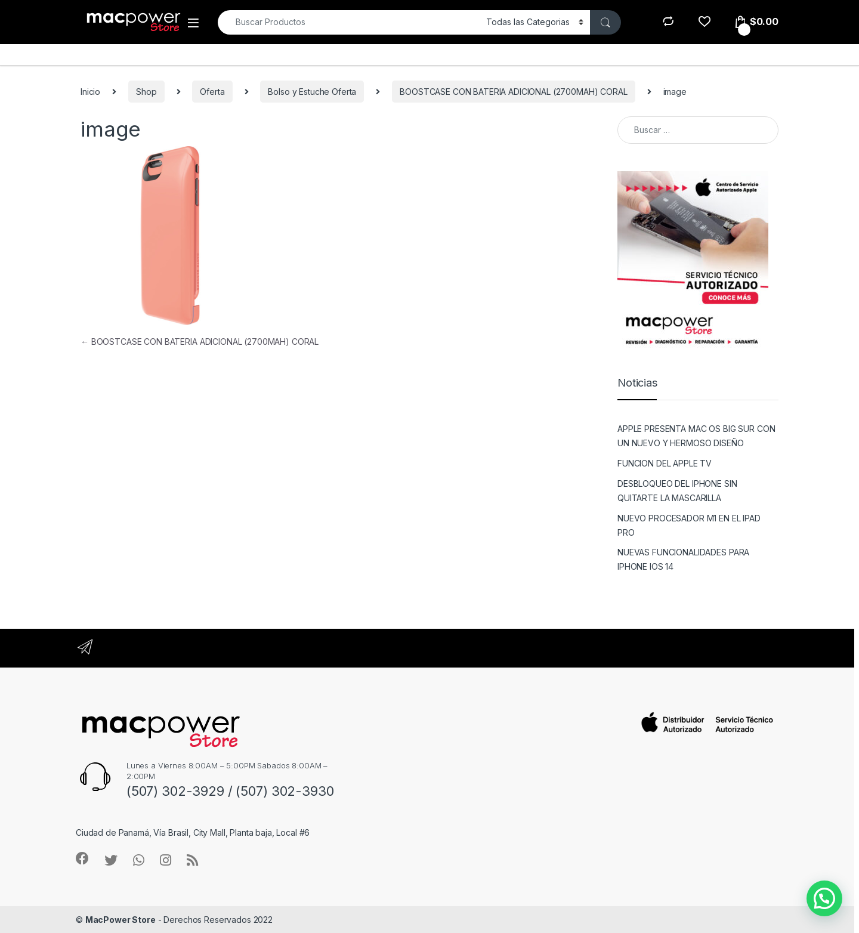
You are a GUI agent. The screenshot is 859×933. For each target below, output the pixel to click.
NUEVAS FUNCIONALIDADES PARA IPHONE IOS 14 (683, 559)
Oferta (212, 91)
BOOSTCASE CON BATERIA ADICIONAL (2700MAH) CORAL (513, 91)
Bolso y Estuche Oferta (312, 91)
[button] (824, 898)
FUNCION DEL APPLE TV (664, 463)
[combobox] (349, 22)
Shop (146, 91)
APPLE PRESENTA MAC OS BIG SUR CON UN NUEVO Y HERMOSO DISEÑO (696, 436)
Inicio (90, 91)
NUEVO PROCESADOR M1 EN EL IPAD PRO (689, 525)
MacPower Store (120, 920)
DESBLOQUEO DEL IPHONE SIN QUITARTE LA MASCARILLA (677, 490)
